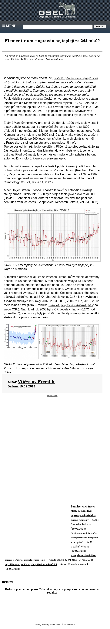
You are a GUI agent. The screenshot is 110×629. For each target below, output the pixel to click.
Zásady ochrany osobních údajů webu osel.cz (55, 624)
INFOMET (38, 99)
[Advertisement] (52, 427)
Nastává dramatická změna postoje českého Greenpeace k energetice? (84, 538)
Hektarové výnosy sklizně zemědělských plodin (71, 305)
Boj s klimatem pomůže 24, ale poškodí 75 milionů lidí (31, 564)
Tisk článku (52, 395)
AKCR (64, 297)
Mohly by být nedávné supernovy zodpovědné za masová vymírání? (83, 515)
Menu (9, 26)
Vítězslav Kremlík (36, 381)
